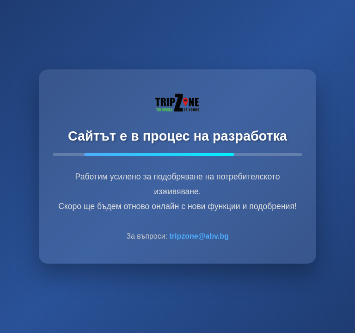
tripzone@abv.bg (199, 236)
